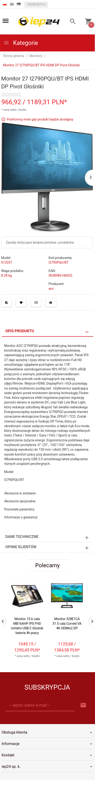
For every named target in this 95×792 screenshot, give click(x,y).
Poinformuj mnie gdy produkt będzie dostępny (40, 119)
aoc (51, 288)
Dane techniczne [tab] (21, 536)
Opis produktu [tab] (19, 331)
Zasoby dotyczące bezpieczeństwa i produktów (40, 242)
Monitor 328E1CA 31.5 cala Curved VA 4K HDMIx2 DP (66, 623)
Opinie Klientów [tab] (20, 547)
